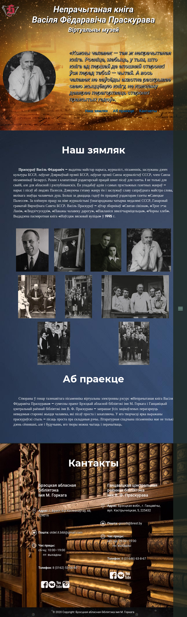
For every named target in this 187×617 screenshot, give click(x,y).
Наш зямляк (96, 111)
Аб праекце (123, 111)
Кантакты (148, 111)
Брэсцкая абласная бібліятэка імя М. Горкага (105, 612)
